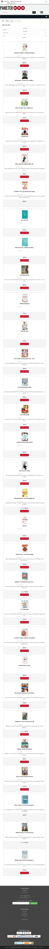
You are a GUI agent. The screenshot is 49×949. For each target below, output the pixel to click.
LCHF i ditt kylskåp (24, 414)
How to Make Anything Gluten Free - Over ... (24, 358)
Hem (3, 21)
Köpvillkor (25, 890)
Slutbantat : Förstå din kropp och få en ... (24, 582)
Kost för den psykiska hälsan (24, 387)
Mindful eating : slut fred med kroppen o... (24, 860)
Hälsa (12, 21)
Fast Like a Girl (24, 220)
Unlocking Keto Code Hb (24, 665)
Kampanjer (24, 919)
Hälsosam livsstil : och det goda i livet (24, 832)
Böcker (7, 21)
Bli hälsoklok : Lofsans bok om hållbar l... (24, 80)
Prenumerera (34, 903)
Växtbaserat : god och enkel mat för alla (24, 721)
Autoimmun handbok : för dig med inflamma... (24, 53)
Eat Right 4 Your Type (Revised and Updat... (24, 191)
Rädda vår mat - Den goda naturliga (24, 554)
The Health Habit (24, 609)
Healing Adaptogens (25, 303)
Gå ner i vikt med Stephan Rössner (24, 776)
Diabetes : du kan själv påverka (24, 749)
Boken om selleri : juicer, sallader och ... (24, 108)
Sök (34, 12)
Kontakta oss (25, 892)
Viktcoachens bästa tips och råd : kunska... (24, 693)
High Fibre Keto (24, 331)
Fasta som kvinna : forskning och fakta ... (24, 247)
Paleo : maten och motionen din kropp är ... (24, 805)
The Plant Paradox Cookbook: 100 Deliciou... (24, 638)
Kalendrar (24, 915)
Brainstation (19, 947)
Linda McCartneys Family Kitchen (24, 442)
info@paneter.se (26, 897)
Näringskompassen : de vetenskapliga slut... (24, 498)
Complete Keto (24, 136)
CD (24, 916)
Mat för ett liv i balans (24, 470)
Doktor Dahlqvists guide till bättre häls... (24, 164)
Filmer (24, 913)
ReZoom (24, 525)
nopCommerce (14, 947)
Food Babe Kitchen (24, 275)
